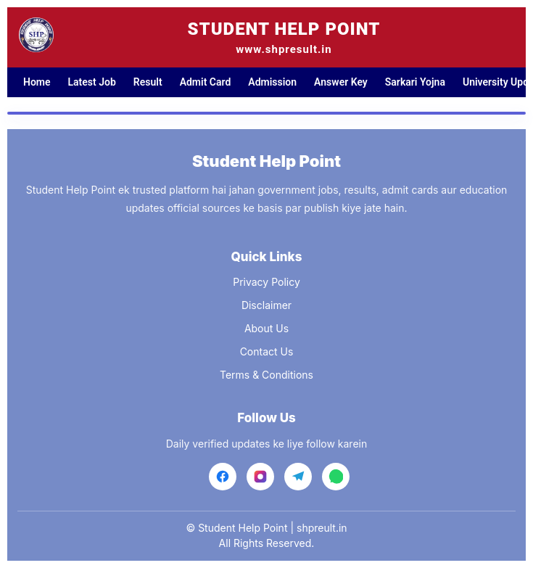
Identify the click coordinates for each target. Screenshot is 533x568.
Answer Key (341, 82)
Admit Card (205, 82)
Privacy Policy (266, 282)
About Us (266, 328)
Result (147, 82)
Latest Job (92, 82)
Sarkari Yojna (415, 82)
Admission (272, 82)
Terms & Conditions (266, 375)
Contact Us (267, 351)
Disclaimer (266, 305)
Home (37, 82)
